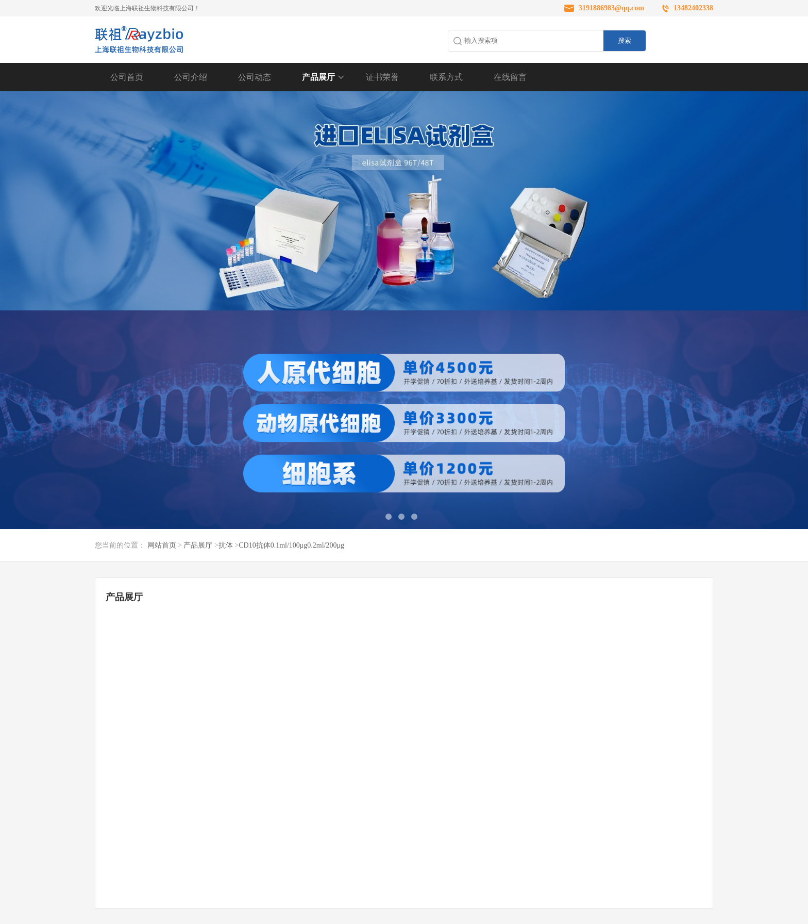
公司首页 (126, 77)
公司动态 (254, 77)
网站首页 (161, 545)
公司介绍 (190, 77)
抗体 (225, 545)
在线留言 (510, 77)
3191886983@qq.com (611, 8)
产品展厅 (318, 77)
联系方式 (446, 77)
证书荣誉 (382, 77)
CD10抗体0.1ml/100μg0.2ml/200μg (291, 545)
